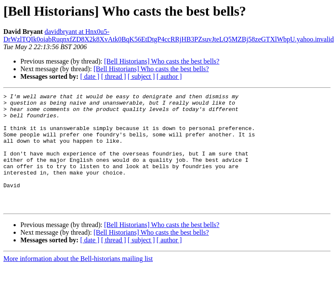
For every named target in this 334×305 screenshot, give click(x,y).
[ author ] (169, 76)
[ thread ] (113, 76)
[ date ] (89, 76)
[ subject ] (141, 76)
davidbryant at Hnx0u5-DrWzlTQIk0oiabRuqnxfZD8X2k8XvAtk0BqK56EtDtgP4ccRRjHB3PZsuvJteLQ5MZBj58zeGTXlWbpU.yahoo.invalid (168, 35)
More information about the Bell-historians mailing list (78, 281)
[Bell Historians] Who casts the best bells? (161, 61)
